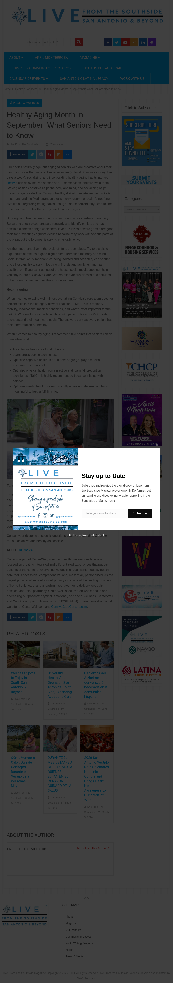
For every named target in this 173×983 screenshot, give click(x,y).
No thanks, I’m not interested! (86, 535)
